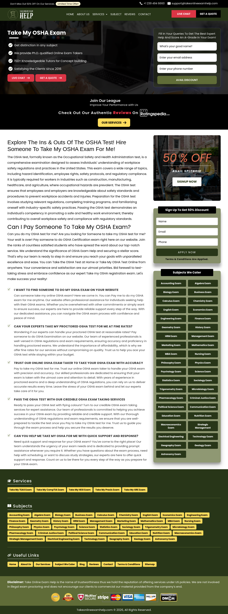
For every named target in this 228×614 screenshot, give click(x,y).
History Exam (202, 327)
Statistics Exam (171, 380)
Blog (82, 564)
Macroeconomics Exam (171, 426)
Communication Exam (203, 407)
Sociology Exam (203, 380)
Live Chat (183, 14)
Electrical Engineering (171, 436)
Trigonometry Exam (171, 389)
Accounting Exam (171, 283)
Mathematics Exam (203, 345)
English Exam (171, 309)
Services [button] (99, 14)
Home (70, 14)
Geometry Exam (171, 327)
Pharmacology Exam (171, 398)
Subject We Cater (65, 564)
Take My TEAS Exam (20, 489)
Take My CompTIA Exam (50, 489)
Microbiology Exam (203, 389)
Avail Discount (187, 80)
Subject (115, 14)
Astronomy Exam (171, 454)
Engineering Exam (171, 318)
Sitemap (149, 564)
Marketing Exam (171, 345)
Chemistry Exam (202, 301)
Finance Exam (203, 318)
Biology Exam (171, 292)
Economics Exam (202, 309)
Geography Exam (171, 445)
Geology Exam (203, 445)
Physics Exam (203, 362)
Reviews (130, 14)
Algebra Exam (203, 283)
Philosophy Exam (171, 362)
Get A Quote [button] (208, 14)
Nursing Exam (203, 354)
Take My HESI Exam (80, 489)
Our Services (114, 123)
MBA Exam (171, 354)
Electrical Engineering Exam (64, 539)
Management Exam (203, 336)
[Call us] (152, 3)
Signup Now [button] (187, 181)
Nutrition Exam (203, 415)
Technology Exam (203, 436)
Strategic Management (203, 426)
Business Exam (202, 292)
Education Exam (171, 415)
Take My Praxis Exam (107, 489)
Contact (144, 14)
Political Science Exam (171, 407)
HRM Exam (171, 336)
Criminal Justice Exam (203, 398)
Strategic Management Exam (26, 539)
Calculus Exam (171, 301)
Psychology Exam (171, 371)
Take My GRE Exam (134, 489)
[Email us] (192, 3)
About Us (83, 14)
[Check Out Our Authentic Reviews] (155, 113)
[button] (50, 78)
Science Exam (203, 371)
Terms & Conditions (128, 564)
